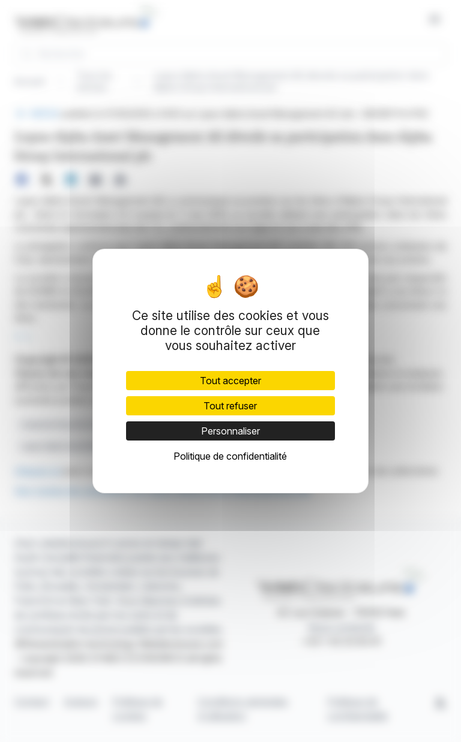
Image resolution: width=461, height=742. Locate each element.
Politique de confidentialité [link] (230, 456)
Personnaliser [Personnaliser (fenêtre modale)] (230, 431)
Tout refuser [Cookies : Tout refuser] (230, 406)
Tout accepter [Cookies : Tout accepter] (230, 381)
